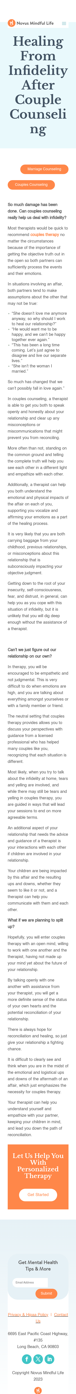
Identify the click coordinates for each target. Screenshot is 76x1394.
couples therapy (44, 235)
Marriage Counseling (44, 169)
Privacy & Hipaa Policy (28, 1315)
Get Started (38, 1195)
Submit (46, 1293)
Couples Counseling (31, 185)
